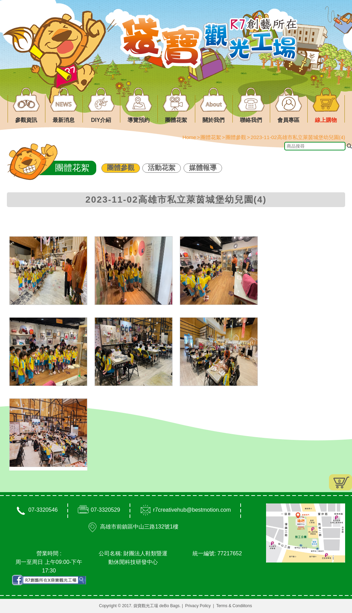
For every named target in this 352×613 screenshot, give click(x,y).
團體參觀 (120, 167)
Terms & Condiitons (234, 605)
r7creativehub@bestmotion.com (192, 510)
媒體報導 (203, 167)
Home (189, 137)
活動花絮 (161, 167)
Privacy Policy (198, 605)
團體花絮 (210, 137)
